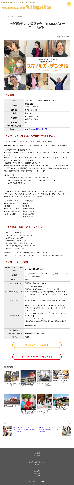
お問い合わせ (38, 473)
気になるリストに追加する (37, 345)
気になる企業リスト (38, 455)
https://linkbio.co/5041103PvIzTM (36, 129)
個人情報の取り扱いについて (38, 462)
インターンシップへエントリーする (37, 357)
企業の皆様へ (38, 471)
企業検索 (37, 453)
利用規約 (37, 464)
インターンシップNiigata (37, 481)
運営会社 (37, 475)
